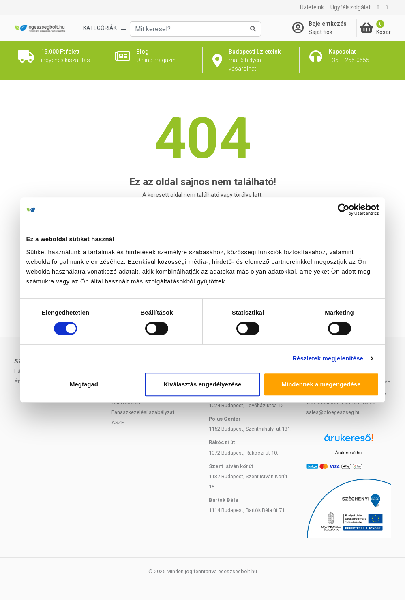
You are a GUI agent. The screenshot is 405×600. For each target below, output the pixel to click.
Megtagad (84, 384)
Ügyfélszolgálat (350, 7)
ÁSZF (117, 422)
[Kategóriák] (104, 28)
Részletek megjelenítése (327, 358)
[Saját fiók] (324, 28)
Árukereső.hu (348, 452)
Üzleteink (312, 7)
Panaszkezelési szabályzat (142, 412)
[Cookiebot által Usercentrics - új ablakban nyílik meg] (343, 209)
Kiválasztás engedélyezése (203, 384)
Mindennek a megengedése (320, 384)
